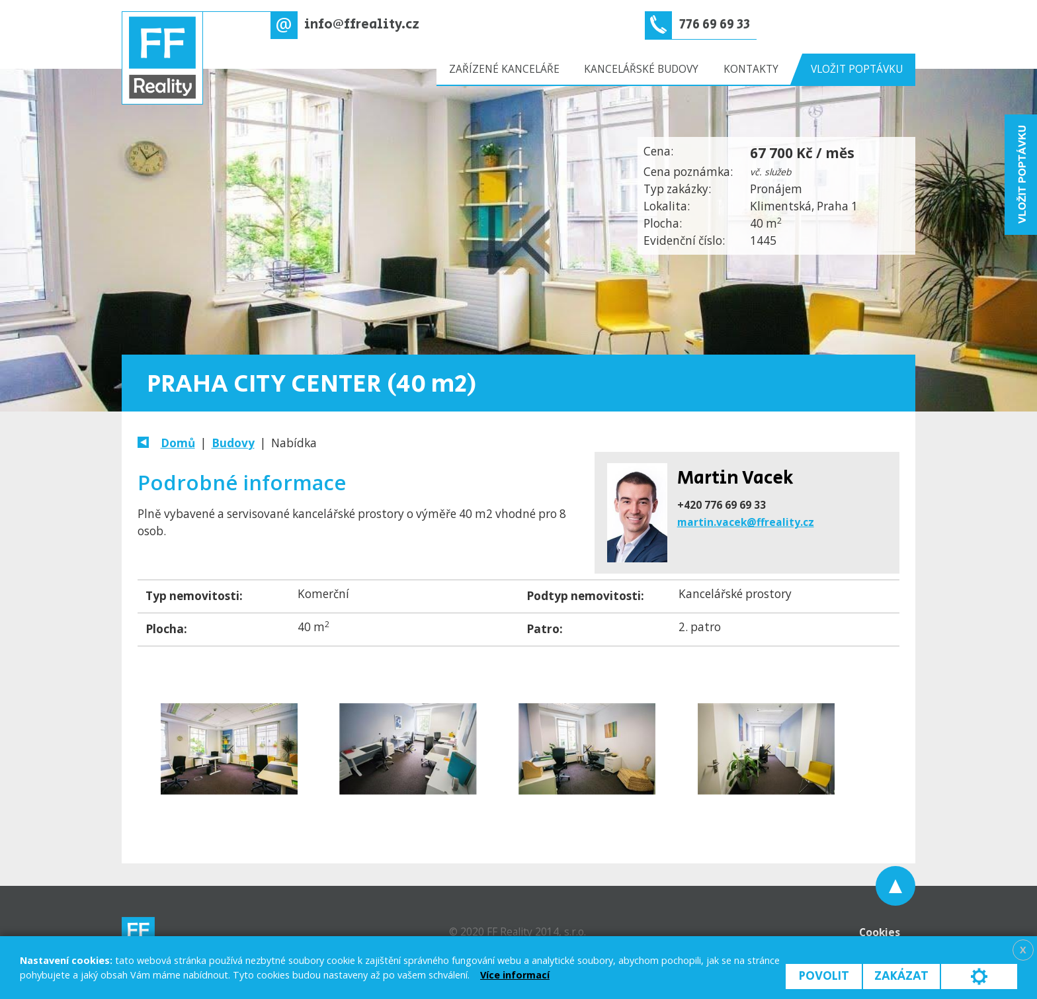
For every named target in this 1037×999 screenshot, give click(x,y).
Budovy (233, 443)
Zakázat (901, 976)
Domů (178, 443)
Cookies (879, 932)
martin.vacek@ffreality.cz (745, 522)
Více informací (515, 975)
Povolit (824, 976)
